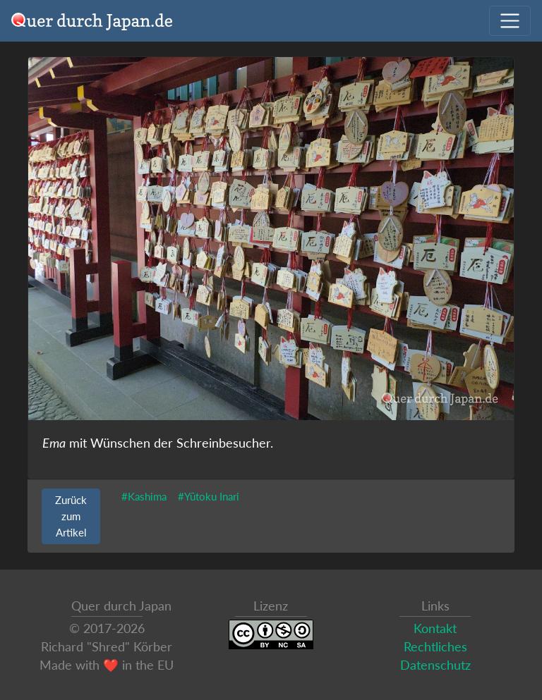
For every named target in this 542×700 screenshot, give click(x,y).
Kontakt (435, 628)
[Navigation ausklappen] (510, 21)
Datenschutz (435, 665)
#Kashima (144, 496)
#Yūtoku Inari (208, 496)
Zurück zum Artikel (71, 516)
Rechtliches (435, 646)
